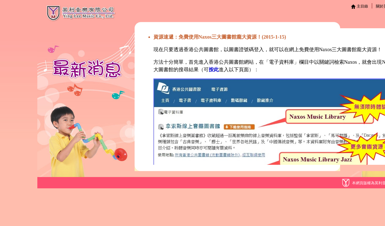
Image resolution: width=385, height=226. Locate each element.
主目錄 (359, 6)
